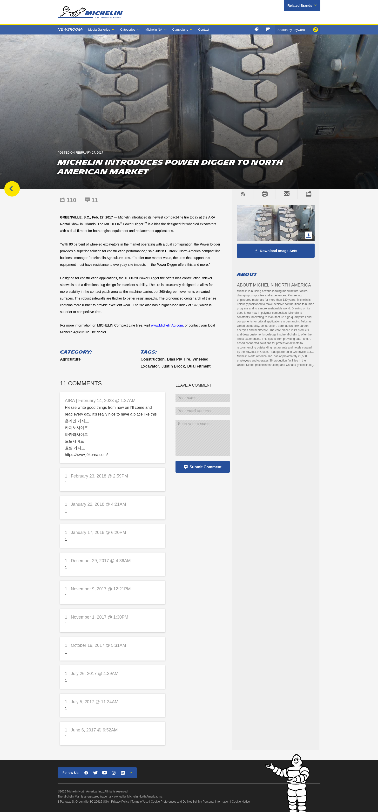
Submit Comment (205, 467)
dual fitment (199, 366)
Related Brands (299, 5)
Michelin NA (153, 29)
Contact (203, 29)
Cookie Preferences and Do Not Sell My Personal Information (190, 801)
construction (153, 359)
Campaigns (180, 29)
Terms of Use (139, 801)
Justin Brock (173, 366)
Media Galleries (99, 29)
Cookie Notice (241, 801)
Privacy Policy (120, 801)
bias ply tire (178, 359)
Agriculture (70, 359)
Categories (127, 29)
